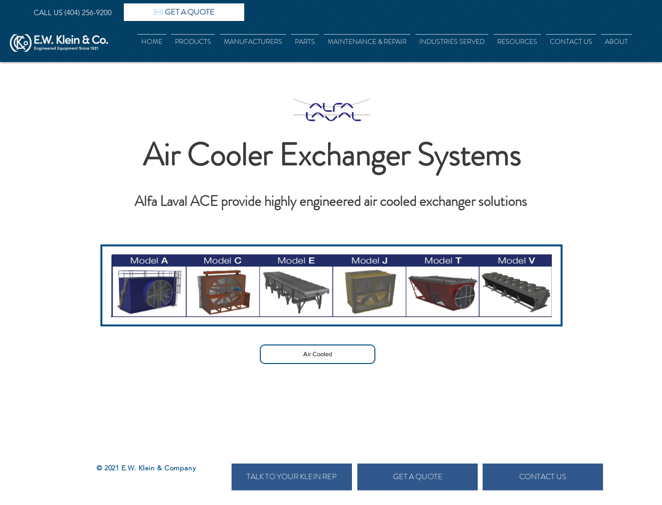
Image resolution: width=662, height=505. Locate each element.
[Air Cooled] (317, 354)
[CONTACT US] (543, 477)
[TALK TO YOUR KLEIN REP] (292, 477)
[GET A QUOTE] (417, 477)
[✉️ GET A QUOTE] (184, 12)
